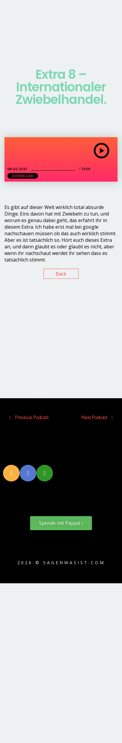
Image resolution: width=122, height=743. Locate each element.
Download (23, 176)
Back (61, 273)
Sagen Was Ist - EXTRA (53, 169)
